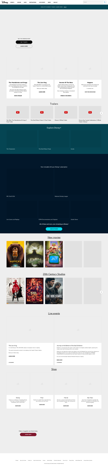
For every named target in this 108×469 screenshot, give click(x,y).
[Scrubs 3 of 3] (86, 140)
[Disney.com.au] (4, 2)
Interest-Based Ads (78, 462)
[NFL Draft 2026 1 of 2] (30, 183)
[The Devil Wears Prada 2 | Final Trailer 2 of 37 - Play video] (42, 112)
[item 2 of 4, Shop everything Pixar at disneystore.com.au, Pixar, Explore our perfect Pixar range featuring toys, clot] (42, 385)
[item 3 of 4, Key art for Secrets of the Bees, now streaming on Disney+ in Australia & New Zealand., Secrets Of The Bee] (66, 68)
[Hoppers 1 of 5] (15, 256)
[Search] (93, 2)
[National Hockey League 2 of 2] (78, 183)
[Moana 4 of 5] (73, 256)
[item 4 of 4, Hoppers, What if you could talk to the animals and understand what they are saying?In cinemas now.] (90, 68)
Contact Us (30, 462)
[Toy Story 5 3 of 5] (54, 256)
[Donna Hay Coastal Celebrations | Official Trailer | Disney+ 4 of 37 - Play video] (90, 112)
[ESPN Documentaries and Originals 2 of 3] (54, 211)
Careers (44, 462)
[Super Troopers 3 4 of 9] (73, 293)
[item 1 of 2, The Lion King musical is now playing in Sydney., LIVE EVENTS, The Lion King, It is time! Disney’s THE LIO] (30, 332)
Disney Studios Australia (88, 462)
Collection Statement (57, 462)
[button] (24, 42)
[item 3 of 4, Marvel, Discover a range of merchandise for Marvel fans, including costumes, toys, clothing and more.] (66, 385)
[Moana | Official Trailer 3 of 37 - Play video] (66, 112)
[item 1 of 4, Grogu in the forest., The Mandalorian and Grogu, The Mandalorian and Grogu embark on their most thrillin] (18, 68)
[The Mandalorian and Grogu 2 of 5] (35, 256)
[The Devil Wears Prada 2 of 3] (54, 140)
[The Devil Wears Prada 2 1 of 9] (15, 293)
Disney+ (17, 462)
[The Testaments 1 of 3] (22, 140)
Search (105, 2)
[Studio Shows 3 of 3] (86, 211)
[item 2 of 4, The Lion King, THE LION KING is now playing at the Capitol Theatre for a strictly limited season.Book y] (42, 68)
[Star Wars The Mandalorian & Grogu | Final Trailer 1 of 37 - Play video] (18, 112)
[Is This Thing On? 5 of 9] (93, 293)
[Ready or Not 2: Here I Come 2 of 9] (35, 293)
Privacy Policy (71, 462)
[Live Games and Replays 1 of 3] (22, 211)
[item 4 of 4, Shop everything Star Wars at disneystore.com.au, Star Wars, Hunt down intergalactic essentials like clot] (90, 385)
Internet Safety (49, 462)
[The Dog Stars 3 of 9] (54, 293)
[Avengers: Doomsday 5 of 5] (93, 256)
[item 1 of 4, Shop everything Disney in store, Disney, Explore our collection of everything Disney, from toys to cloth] (18, 385)
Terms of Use (65, 462)
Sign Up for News (23, 462)
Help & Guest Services (37, 462)
